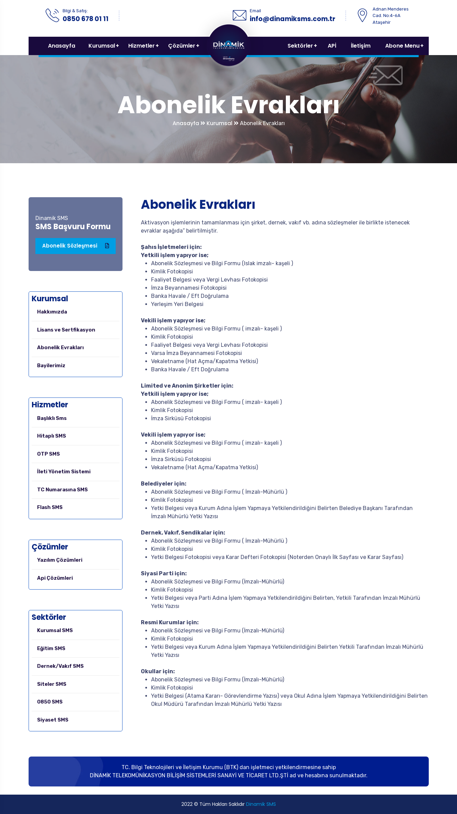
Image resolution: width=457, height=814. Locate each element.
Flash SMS (50, 507)
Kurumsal (101, 46)
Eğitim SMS (51, 648)
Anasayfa (61, 46)
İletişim (361, 46)
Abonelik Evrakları (60, 347)
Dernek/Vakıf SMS (60, 666)
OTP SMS (48, 454)
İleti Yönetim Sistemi (64, 472)
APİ (332, 46)
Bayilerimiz (51, 365)
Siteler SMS (51, 684)
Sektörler (300, 46)
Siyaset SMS (52, 720)
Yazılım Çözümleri (59, 560)
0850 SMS (50, 702)
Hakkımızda (52, 312)
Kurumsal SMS (55, 630)
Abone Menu (402, 46)
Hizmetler (141, 46)
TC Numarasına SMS (62, 490)
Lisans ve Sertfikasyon (66, 330)
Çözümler (181, 46)
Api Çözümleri (55, 578)
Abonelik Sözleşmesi (75, 246)
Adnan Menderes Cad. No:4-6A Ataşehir (391, 15)
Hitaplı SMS (51, 436)
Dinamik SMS (261, 804)
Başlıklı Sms (52, 418)
